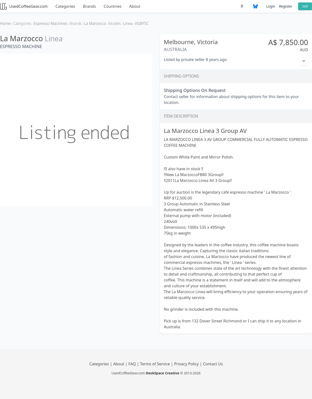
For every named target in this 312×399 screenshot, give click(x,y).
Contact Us (213, 364)
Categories (65, 6)
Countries (112, 6)
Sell (305, 6)
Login (270, 6)
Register (285, 6)
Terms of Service (155, 364)
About (134, 6)
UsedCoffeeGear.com (24, 6)
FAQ (132, 364)
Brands (89, 6)
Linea (54, 38)
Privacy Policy (187, 364)
